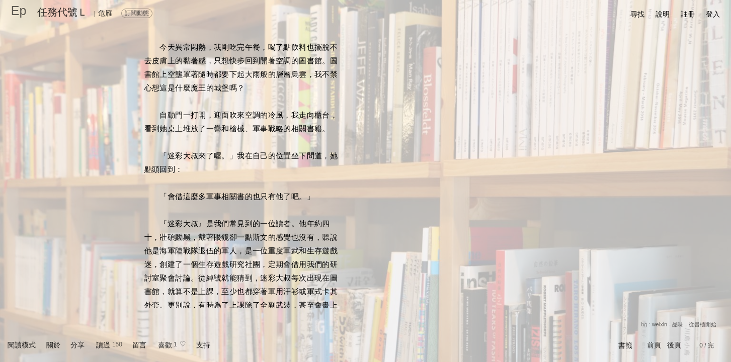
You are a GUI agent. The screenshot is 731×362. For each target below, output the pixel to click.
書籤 (625, 345)
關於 (53, 345)
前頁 (654, 345)
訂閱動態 (137, 13)
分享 (77, 345)
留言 (139, 345)
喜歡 (165, 345)
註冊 (688, 14)
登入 (713, 14)
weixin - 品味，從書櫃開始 (684, 324)
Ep (19, 11)
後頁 (674, 345)
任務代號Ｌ (62, 12)
